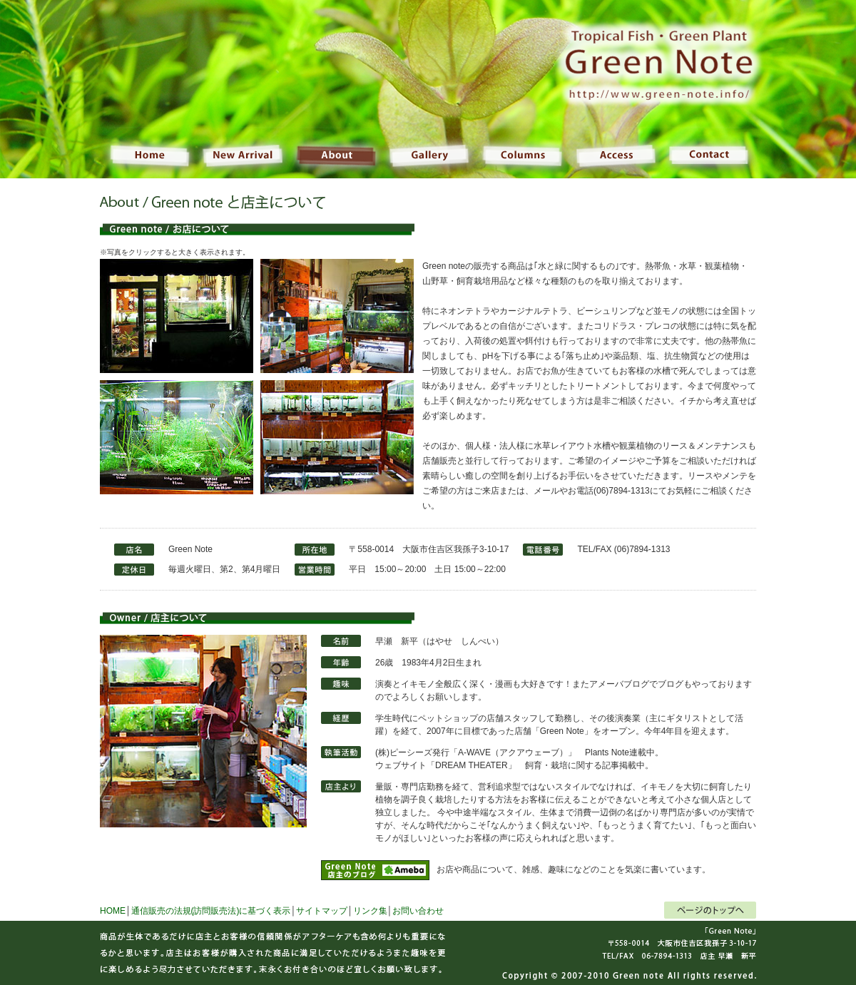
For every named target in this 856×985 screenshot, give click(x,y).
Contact (758, 153)
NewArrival (242, 153)
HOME (113, 911)
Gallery (428, 153)
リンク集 (370, 911)
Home (98, 153)
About (335, 153)
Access (613, 153)
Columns (520, 153)
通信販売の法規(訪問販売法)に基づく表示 (211, 911)
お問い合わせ (418, 911)
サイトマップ (321, 911)
